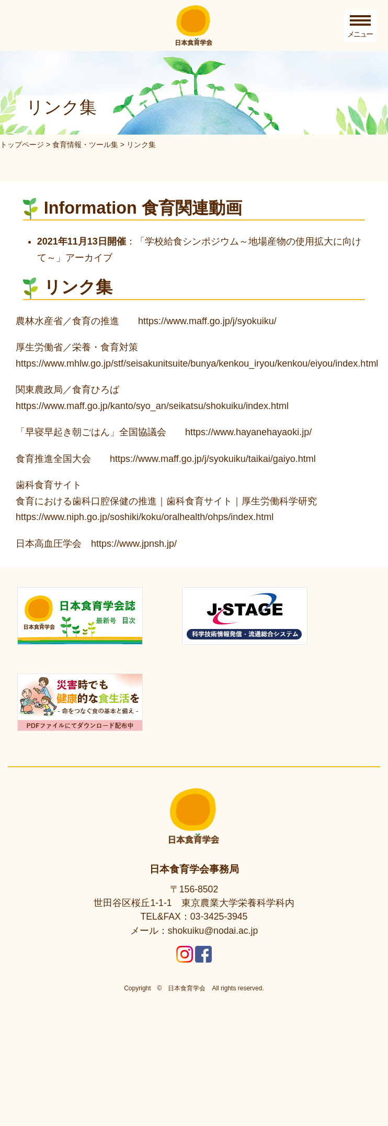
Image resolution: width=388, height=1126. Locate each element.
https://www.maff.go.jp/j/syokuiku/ (207, 321)
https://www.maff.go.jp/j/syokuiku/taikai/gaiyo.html (213, 459)
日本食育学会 (187, 888)
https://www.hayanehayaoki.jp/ (248, 432)
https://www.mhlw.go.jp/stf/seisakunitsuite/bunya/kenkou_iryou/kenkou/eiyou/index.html (197, 363)
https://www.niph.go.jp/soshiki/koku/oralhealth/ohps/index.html (144, 517)
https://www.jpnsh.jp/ (134, 543)
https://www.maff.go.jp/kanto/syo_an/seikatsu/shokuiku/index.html (152, 406)
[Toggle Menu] (360, 25)
